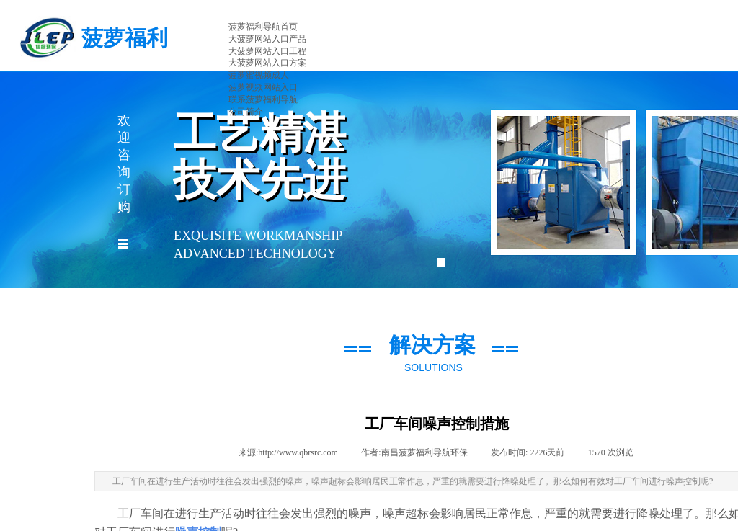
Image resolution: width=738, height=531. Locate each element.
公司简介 (245, 112)
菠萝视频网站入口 (263, 87)
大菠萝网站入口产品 (267, 39)
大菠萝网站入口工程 (267, 51)
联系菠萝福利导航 (263, 99)
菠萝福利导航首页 (263, 27)
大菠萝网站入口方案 (267, 63)
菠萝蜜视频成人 (258, 75)
